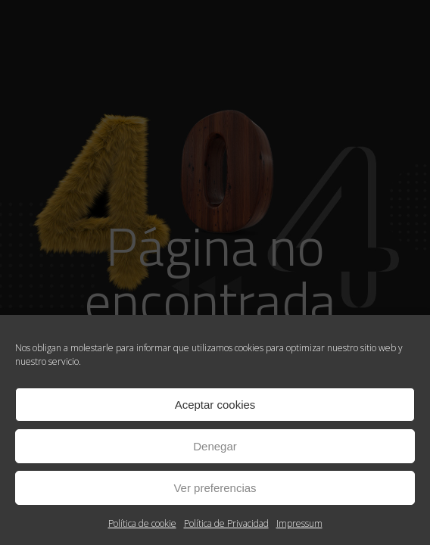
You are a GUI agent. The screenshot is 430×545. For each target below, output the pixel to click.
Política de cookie (142, 523)
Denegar (215, 446)
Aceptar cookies (215, 404)
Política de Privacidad (226, 523)
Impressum (299, 523)
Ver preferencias (214, 487)
